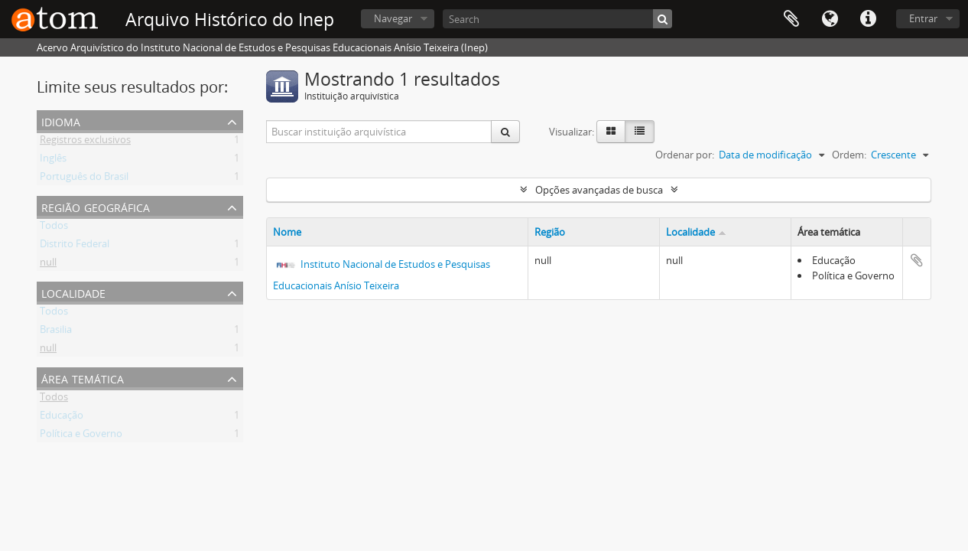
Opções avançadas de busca (599, 190)
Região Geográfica (95, 206)
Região (549, 232)
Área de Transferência (791, 19)
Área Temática (82, 377)
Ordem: (849, 154)
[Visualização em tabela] (640, 131)
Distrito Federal (74, 246)
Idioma (829, 19)
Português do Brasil (84, 179)
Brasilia (56, 332)
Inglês (53, 161)
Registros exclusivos (85, 142)
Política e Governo (81, 436)
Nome (287, 232)
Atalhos (868, 19)
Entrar (923, 18)
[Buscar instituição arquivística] (379, 131)
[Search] (557, 18)
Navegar (393, 18)
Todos (54, 228)
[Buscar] (662, 18)
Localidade (73, 292)
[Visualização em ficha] (610, 131)
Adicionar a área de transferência (916, 260)
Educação (61, 418)
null (48, 265)
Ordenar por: (684, 154)
